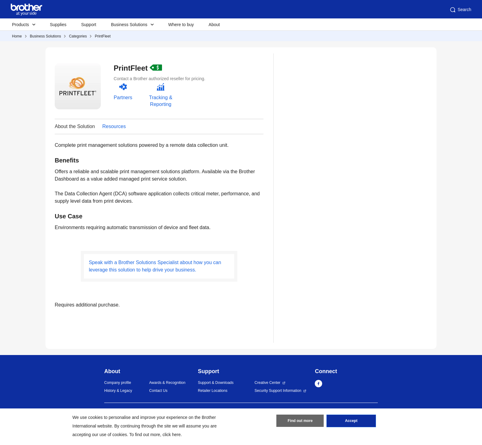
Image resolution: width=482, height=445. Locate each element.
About (214, 24)
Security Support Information (278, 390)
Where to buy (181, 24)
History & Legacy (118, 390)
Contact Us (158, 390)
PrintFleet (102, 36)
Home (17, 36)
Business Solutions (45, 36)
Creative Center (267, 383)
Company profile (117, 383)
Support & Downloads (216, 383)
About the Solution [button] (75, 126)
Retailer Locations (212, 390)
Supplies (58, 24)
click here (172, 434)
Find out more (300, 421)
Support (88, 24)
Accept (351, 421)
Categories (78, 36)
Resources (114, 126)
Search (460, 10)
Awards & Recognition (167, 383)
